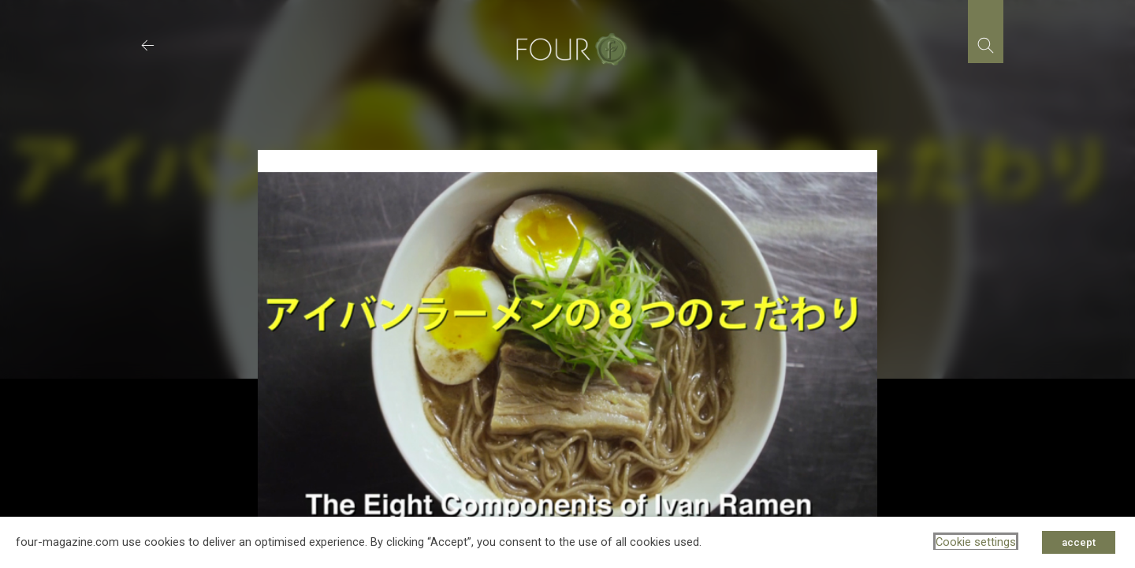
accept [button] (1079, 542)
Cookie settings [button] (976, 542)
